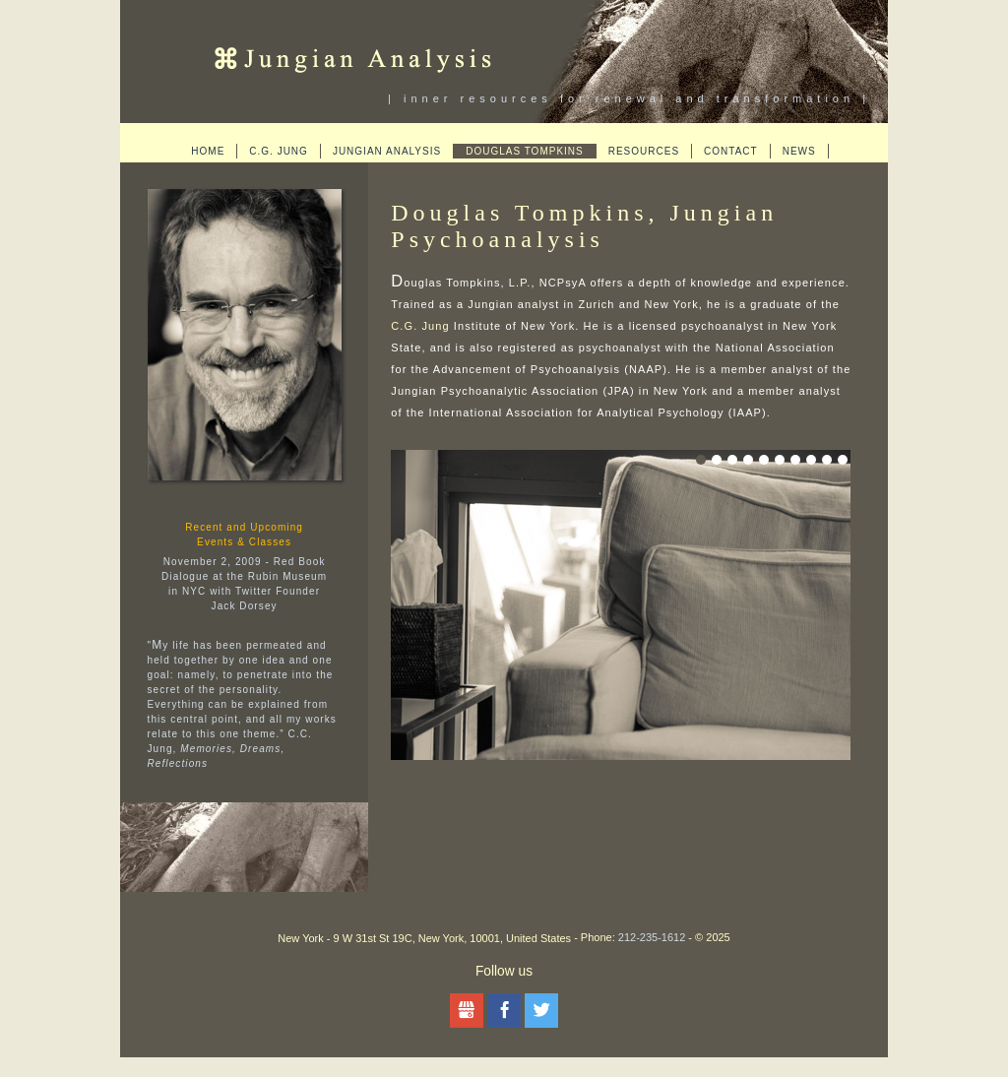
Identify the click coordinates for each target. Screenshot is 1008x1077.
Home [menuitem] (207, 151)
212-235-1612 (652, 937)
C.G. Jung (420, 326)
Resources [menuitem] (643, 151)
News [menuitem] (799, 151)
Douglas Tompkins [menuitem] (525, 151)
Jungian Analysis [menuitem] (387, 151)
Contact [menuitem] (731, 151)
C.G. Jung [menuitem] (278, 151)
